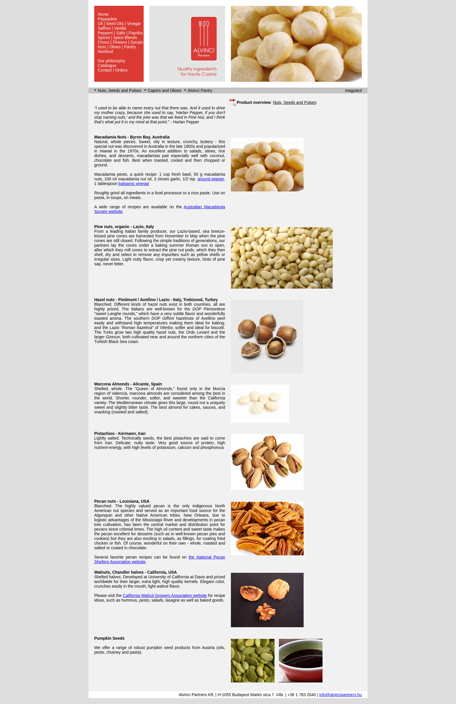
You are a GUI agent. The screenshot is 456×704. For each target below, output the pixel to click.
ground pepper (210, 179)
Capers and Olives (164, 90)
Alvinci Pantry (200, 90)
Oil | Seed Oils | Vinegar (119, 23)
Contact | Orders (112, 70)
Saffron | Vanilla (112, 28)
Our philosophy (111, 60)
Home (103, 14)
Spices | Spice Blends (117, 37)
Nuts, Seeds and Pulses (119, 90)
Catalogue (107, 65)
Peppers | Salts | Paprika (120, 33)
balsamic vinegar (134, 183)
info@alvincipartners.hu (340, 694)
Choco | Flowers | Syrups (120, 42)
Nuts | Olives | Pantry (117, 47)
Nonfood (105, 51)
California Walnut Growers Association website (165, 595)
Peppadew (107, 19)
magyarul (353, 90)
